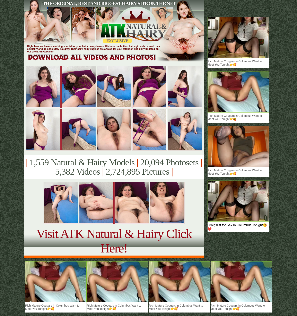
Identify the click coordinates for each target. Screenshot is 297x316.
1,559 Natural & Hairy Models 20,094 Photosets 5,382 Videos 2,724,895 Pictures (114, 167)
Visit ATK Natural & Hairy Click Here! (114, 241)
